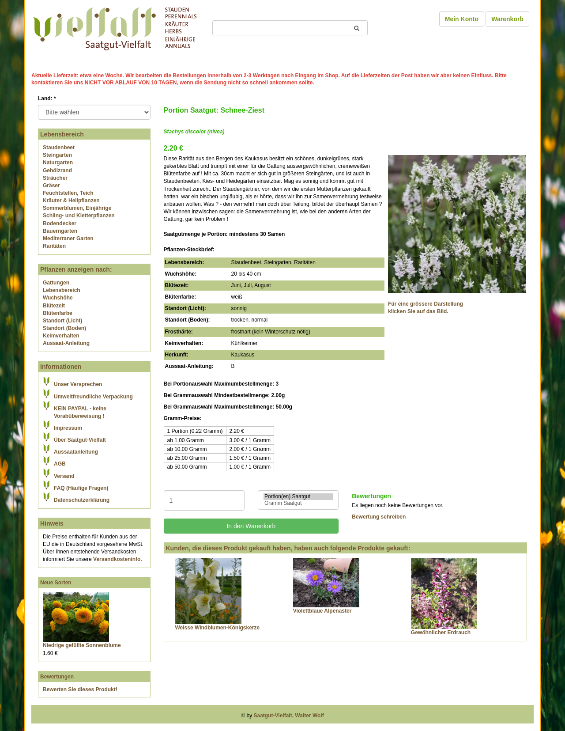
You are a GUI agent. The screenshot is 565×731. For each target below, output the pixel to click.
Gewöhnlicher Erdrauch (441, 632)
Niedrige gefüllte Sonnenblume (82, 645)
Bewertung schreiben (379, 517)
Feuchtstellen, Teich (68, 193)
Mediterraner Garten (68, 238)
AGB (60, 464)
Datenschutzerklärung (81, 500)
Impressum (68, 428)
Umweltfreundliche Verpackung (93, 397)
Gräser (51, 185)
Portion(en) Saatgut (298, 496)
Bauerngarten (60, 231)
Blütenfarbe (57, 313)
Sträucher (55, 178)
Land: (47, 98)
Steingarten (57, 155)
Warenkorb (507, 19)
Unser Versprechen (78, 384)
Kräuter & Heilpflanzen (71, 200)
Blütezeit (54, 306)
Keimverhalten (61, 336)
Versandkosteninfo (116, 559)
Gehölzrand (57, 170)
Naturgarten (58, 162)
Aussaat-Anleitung (66, 343)
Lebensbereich (61, 290)
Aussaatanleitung (76, 452)
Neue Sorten (56, 582)
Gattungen (56, 283)
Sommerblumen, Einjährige (77, 208)
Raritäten (54, 246)
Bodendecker (59, 223)
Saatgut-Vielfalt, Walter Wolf (289, 715)
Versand (64, 476)
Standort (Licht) (62, 321)
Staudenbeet (59, 147)
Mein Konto (461, 19)
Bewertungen (57, 677)
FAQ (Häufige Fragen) (81, 488)
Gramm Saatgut (298, 503)
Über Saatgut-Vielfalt (80, 440)
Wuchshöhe (58, 298)
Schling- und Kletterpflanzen (79, 215)
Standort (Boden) (64, 328)
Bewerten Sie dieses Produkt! (80, 689)
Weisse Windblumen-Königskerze (217, 628)
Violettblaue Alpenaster (322, 611)
